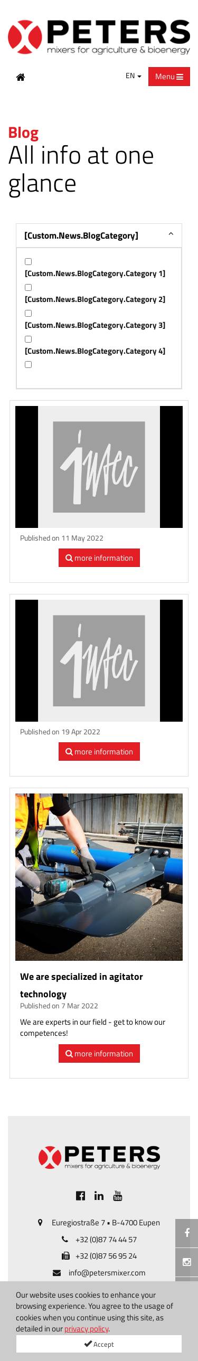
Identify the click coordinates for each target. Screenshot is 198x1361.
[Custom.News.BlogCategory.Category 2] (95, 299)
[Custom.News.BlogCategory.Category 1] (95, 273)
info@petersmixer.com (107, 1273)
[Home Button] (20, 76)
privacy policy (86, 1328)
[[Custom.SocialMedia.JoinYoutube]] (117, 1195)
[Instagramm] (186, 1262)
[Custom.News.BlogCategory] (81, 235)
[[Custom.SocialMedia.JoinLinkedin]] (99, 1195)
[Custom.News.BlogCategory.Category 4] (95, 350)
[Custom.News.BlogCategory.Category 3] (95, 324)
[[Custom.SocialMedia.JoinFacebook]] (80, 1195)
